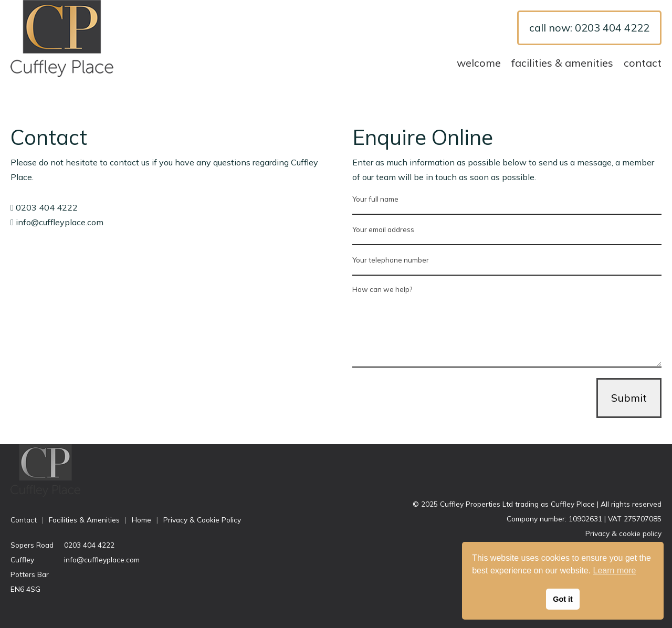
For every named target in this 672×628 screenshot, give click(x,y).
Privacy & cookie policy (623, 533)
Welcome (479, 62)
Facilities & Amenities (562, 62)
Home (141, 519)
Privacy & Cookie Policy (202, 519)
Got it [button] (563, 599)
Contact (643, 62)
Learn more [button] (614, 570)
